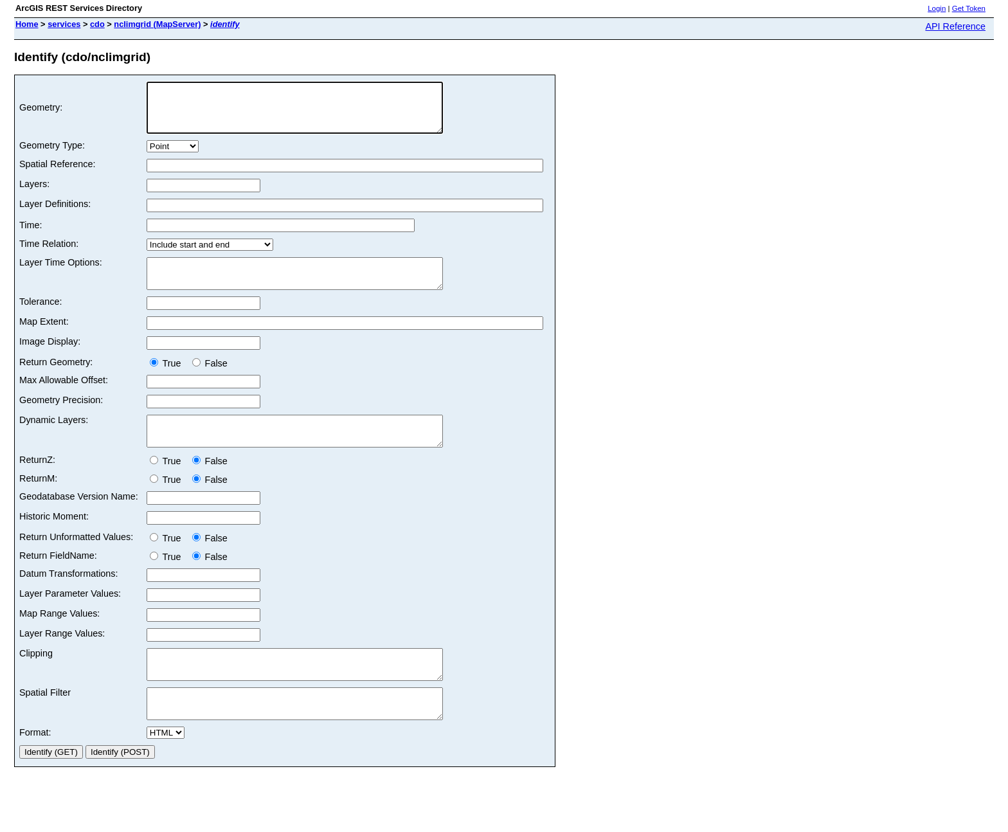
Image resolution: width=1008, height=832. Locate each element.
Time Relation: (48, 253)
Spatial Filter (45, 719)
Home (27, 24)
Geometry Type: (52, 155)
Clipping (36, 674)
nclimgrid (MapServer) (157, 24)
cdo (97, 24)
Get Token (969, 8)
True (168, 379)
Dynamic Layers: (53, 435)
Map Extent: (44, 337)
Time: (30, 235)
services (64, 24)
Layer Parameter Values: (70, 615)
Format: (35, 765)
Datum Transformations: (68, 595)
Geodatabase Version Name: (78, 517)
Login (937, 8)
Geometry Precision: (61, 415)
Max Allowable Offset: (63, 395)
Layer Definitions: (55, 213)
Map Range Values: (59, 634)
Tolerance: (40, 317)
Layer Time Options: (60, 272)
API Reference (955, 26)
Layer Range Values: (62, 654)
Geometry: (40, 112)
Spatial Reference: (57, 173)
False (210, 379)
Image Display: (49, 357)
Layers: (34, 193)
